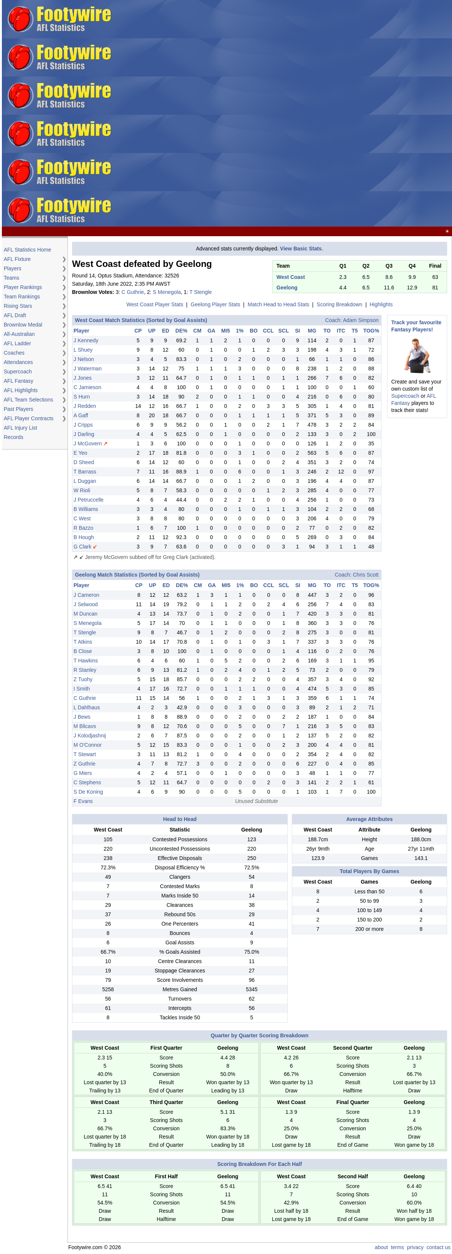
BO (254, 331)
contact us (438, 1247)
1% (239, 331)
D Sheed (84, 462)
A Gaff (81, 415)
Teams (11, 278)
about (381, 1247)
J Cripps (83, 425)
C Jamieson (87, 387)
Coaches (14, 353)
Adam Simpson (360, 320)
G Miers (83, 773)
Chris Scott (365, 575)
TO (326, 331)
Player (81, 331)
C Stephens (87, 782)
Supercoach (18, 372)
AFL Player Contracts (29, 418)
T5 (355, 331)
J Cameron (86, 595)
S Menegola (167, 292)
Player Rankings (23, 287)
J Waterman (88, 369)
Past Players (18, 409)
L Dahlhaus (87, 707)
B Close (83, 651)
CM (197, 331)
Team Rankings (22, 297)
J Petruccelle (89, 500)
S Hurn (82, 397)
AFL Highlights (21, 390)
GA (211, 331)
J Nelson (84, 359)
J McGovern (88, 443)
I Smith (82, 689)
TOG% (371, 331)
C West (82, 518)
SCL (283, 331)
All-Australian (19, 334)
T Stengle (200, 292)
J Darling (84, 434)
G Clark (82, 547)
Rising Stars (18, 306)
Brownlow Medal (23, 325)
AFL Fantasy (18, 381)
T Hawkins (86, 661)
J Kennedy (86, 340)
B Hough (84, 537)
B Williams (86, 509)
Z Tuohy (83, 679)
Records (13, 437)
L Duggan (85, 481)
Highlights (381, 304)
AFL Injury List (20, 428)
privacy (415, 1247)
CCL (268, 331)
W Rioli (82, 490)
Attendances (18, 362)
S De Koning (88, 792)
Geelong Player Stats (215, 304)
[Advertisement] (254, 113)
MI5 (225, 331)
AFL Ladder (17, 343)
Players (12, 268)
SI (297, 331)
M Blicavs (85, 726)
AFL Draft (15, 315)
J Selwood (86, 604)
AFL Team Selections (28, 400)
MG (312, 331)
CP (137, 331)
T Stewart (85, 754)
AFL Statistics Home (27, 250)
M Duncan (86, 614)
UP (151, 331)
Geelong (286, 288)
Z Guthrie (84, 764)
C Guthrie (133, 292)
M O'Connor (88, 745)
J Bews (82, 717)
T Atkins (83, 642)
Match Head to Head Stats (278, 304)
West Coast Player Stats (154, 304)
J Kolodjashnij (90, 736)
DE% (182, 331)
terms (397, 1247)
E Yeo (80, 453)
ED (165, 331)
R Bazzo (83, 528)
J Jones (83, 378)
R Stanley (85, 670)
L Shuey (83, 350)
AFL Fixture (17, 259)
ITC (341, 331)
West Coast (290, 277)
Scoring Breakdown (339, 304)
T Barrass (85, 472)
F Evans (83, 801)
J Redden (85, 406)
